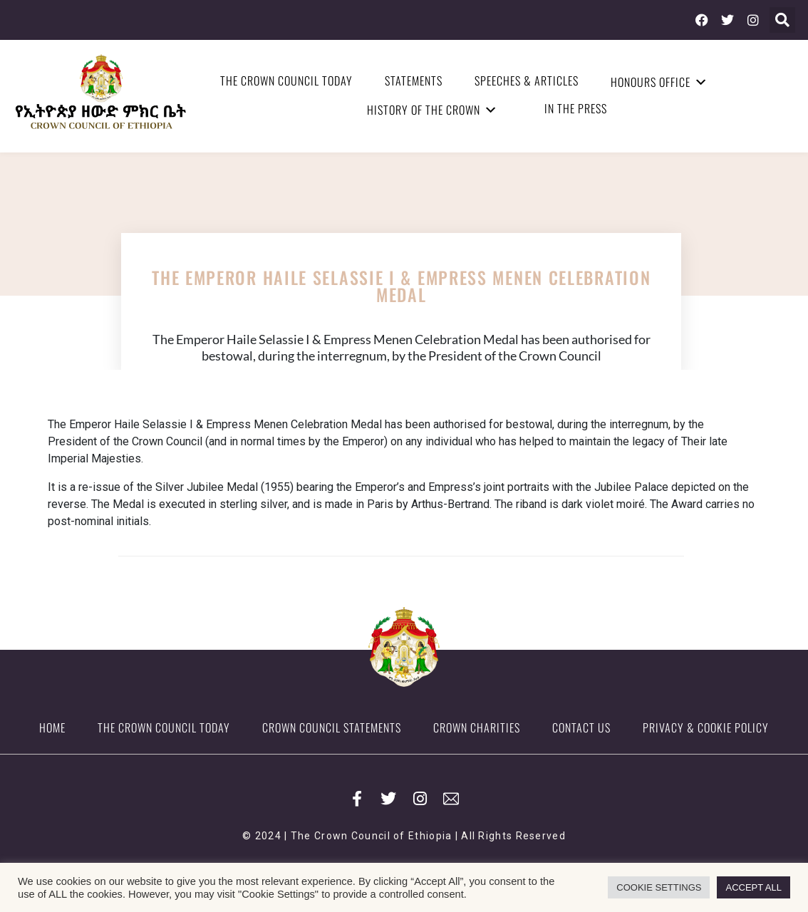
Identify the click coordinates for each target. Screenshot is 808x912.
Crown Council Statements (331, 727)
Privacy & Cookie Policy (706, 727)
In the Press (575, 108)
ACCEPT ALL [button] (753, 887)
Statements (413, 80)
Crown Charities (476, 727)
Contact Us (581, 727)
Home (52, 727)
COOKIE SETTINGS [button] (658, 887)
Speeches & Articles (527, 80)
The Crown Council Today (286, 80)
